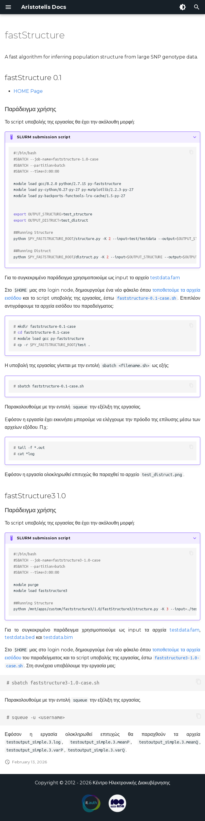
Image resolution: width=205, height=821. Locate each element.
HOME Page (28, 91)
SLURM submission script (43, 137)
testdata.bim (58, 637)
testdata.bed (20, 637)
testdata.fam (165, 277)
